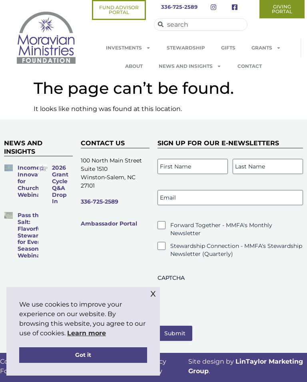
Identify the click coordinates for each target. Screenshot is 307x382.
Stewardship (186, 48)
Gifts (228, 48)
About (134, 66)
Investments (128, 48)
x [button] (153, 293)
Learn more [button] (86, 333)
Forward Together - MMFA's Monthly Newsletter (221, 229)
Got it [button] (83, 354)
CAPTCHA (171, 277)
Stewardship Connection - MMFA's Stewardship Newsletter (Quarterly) (236, 249)
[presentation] (218, 300)
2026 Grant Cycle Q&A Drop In (60, 184)
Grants (266, 48)
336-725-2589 (99, 201)
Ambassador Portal (109, 223)
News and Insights (190, 66)
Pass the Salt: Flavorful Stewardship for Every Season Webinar (36, 235)
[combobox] (200, 24)
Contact (249, 66)
